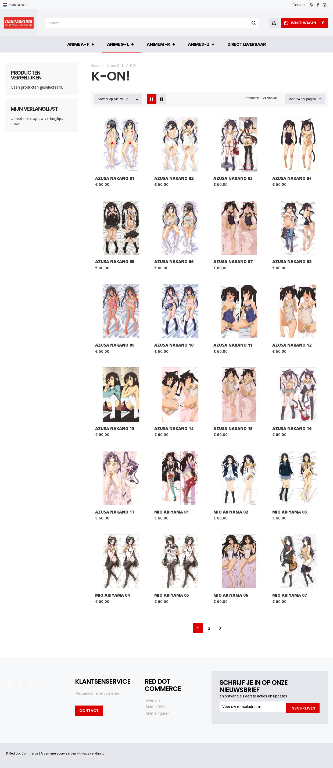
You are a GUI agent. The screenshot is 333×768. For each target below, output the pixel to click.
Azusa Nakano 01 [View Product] (121, 144)
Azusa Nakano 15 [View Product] (239, 394)
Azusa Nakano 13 (114, 428)
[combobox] (152, 23)
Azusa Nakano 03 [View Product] (239, 144)
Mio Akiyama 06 (230, 595)
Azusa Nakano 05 (114, 261)
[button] (15, 4)
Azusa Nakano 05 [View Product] (121, 228)
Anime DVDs (156, 707)
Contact (298, 5)
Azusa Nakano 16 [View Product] (298, 394)
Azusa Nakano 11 (233, 345)
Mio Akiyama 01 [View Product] (180, 478)
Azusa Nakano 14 (174, 428)
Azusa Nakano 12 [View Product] (298, 311)
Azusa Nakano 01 (114, 178)
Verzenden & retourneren (97, 693)
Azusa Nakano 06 (174, 261)
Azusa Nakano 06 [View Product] (180, 228)
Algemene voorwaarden (58, 752)
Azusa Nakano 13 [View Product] (121, 394)
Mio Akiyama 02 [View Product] (239, 478)
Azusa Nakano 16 (291, 428)
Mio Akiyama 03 (289, 512)
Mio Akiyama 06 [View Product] (239, 561)
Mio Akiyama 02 (230, 512)
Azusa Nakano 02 (174, 178)
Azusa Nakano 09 (114, 345)
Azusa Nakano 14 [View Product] (180, 394)
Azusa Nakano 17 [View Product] (121, 478)
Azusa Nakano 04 (291, 178)
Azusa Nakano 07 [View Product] (239, 228)
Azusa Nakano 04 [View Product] (298, 144)
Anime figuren (157, 713)
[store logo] (18, 23)
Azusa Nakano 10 (174, 345)
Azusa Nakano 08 (291, 261)
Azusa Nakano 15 (233, 428)
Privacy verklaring (91, 752)
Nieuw (118, 99)
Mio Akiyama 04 (112, 595)
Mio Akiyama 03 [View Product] (298, 478)
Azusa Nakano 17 (114, 512)
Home (95, 66)
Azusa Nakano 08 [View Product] (298, 228)
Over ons (152, 700)
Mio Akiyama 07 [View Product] (298, 561)
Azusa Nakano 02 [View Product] (180, 144)
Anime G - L (115, 66)
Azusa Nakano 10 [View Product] (180, 311)
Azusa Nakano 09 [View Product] (121, 311)
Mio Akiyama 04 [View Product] (121, 561)
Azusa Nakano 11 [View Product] (239, 311)
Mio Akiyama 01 (171, 512)
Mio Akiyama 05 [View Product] (180, 561)
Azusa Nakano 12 (291, 345)
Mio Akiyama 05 (171, 595)
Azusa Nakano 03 (233, 178)
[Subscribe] (303, 706)
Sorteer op (105, 99)
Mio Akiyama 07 (289, 595)
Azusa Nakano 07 (233, 261)
